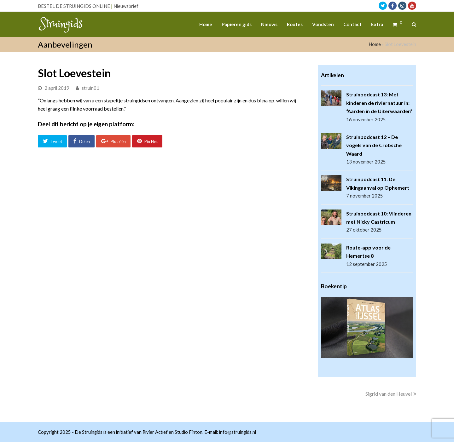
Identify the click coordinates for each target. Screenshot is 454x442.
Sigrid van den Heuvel (390, 394)
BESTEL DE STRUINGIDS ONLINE (74, 6)
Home (375, 44)
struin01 (90, 88)
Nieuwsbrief (126, 6)
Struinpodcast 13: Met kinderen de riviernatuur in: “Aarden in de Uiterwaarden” (379, 102)
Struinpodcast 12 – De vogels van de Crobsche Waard (374, 145)
